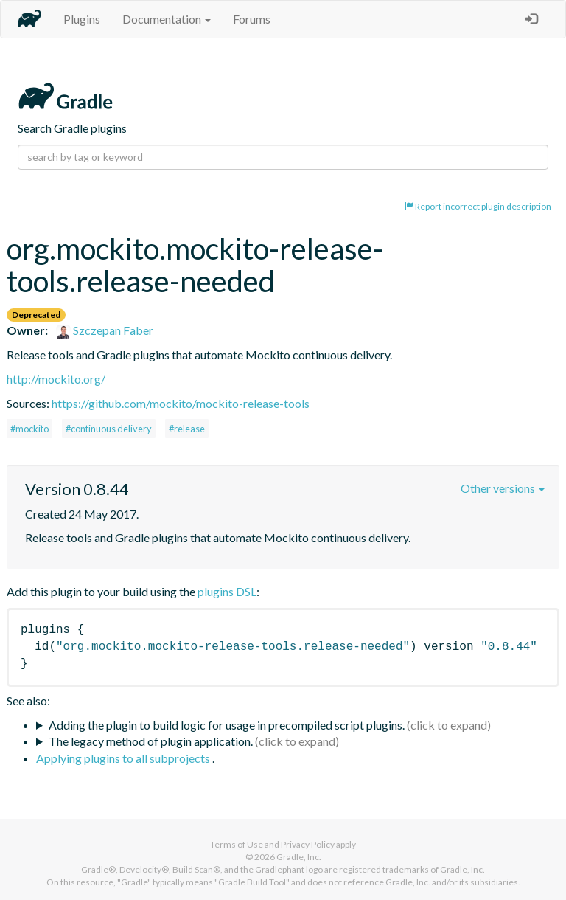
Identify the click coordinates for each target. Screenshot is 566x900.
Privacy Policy (308, 844)
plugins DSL (227, 591)
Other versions (503, 488)
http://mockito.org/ (56, 379)
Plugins (81, 19)
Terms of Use (236, 844)
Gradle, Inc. (298, 856)
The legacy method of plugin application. (151, 741)
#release (187, 429)
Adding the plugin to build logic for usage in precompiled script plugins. (227, 725)
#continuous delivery (109, 429)
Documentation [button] (166, 19)
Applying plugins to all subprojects (124, 758)
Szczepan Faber (104, 330)
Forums (251, 19)
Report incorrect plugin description (478, 206)
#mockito (29, 429)
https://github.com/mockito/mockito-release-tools (181, 403)
